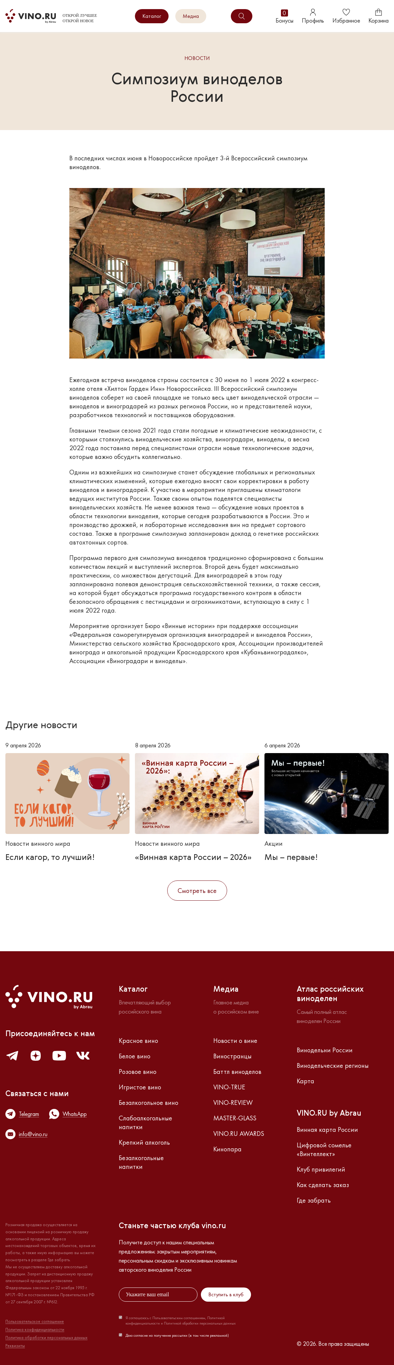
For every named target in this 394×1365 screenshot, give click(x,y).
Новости (197, 58)
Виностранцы (232, 1056)
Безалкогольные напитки (141, 1162)
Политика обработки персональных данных (46, 1337)
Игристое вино (140, 1087)
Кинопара (227, 1149)
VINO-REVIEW (233, 1102)
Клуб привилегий (321, 1169)
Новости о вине (235, 1040)
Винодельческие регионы (333, 1065)
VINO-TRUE (229, 1087)
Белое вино (134, 1056)
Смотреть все (197, 890)
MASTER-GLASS (234, 1118)
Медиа (191, 16)
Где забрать (314, 1200)
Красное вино (138, 1040)
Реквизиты (15, 1345)
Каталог (151, 16)
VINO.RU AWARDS (238, 1133)
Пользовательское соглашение (34, 1321)
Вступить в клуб (226, 1294)
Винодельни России (325, 1050)
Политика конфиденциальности (34, 1329)
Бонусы (284, 16)
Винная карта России (327, 1129)
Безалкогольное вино (148, 1102)
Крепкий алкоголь (144, 1142)
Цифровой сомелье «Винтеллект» (324, 1149)
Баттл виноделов (237, 1071)
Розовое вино (137, 1071)
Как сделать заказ (323, 1184)
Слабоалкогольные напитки (145, 1122)
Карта (305, 1081)
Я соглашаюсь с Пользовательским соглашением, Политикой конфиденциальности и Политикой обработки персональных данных (181, 1320)
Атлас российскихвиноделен (330, 994)
